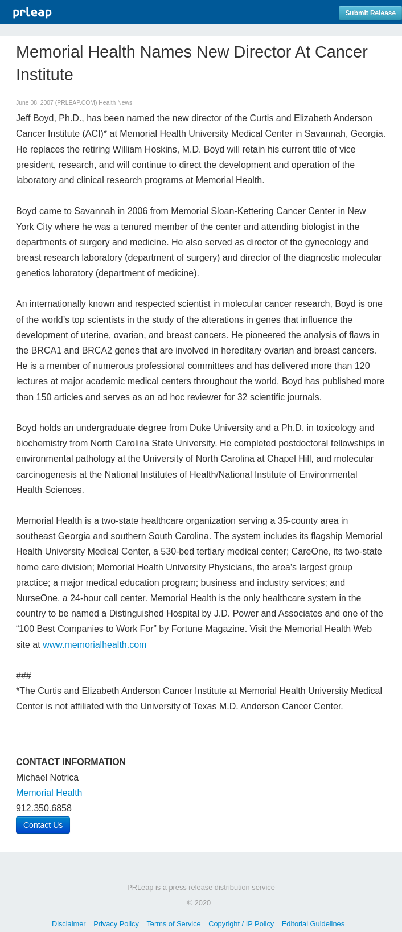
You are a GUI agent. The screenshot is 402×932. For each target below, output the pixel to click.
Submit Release (370, 13)
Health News (115, 103)
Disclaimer (69, 923)
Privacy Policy (116, 923)
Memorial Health (49, 793)
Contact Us (43, 825)
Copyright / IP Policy (241, 923)
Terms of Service (173, 923)
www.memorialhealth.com (94, 645)
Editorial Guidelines (313, 923)
